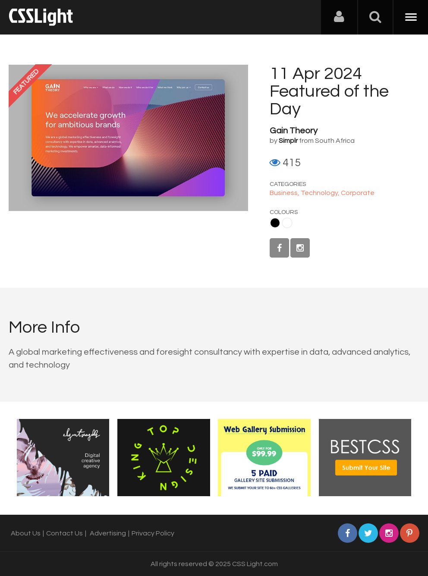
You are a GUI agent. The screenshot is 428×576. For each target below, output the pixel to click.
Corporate (357, 192)
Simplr (288, 140)
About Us (26, 533)
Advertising (108, 533)
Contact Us (64, 533)
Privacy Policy (153, 533)
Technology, (321, 192)
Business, (285, 192)
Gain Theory (294, 130)
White (287, 222)
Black (275, 222)
